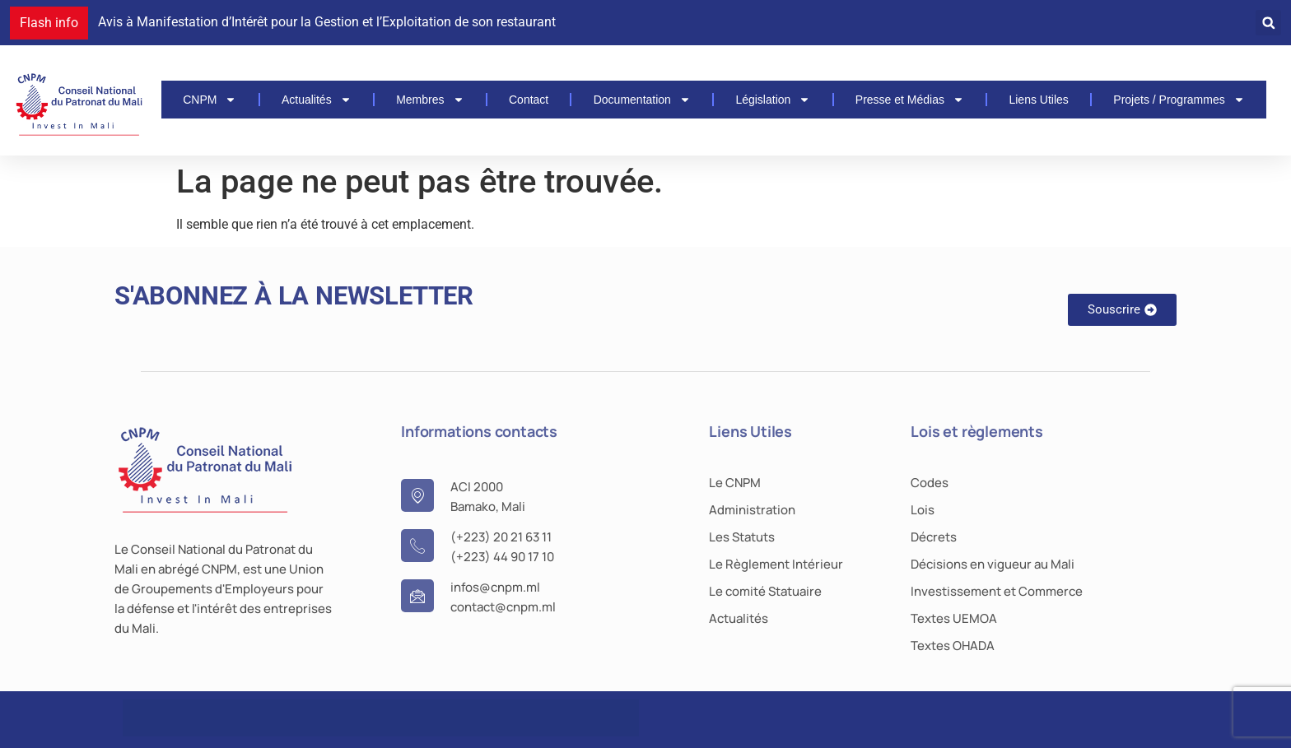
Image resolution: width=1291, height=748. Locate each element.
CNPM (209, 100)
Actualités (317, 100)
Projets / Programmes (1178, 100)
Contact (528, 99)
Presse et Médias (909, 100)
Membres (430, 100)
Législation (772, 100)
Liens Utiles (1038, 99)
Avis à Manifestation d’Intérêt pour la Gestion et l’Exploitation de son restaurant (327, 22)
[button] (1268, 22)
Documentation (642, 100)
